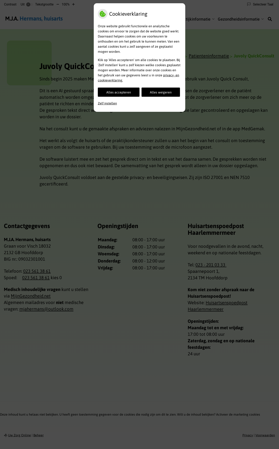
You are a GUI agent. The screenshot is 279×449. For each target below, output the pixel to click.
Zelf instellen (107, 103)
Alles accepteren (118, 92)
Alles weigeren (161, 92)
